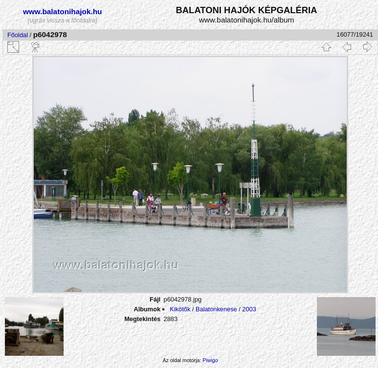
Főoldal (17, 35)
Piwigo (210, 360)
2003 (249, 309)
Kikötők (180, 309)
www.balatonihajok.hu (62, 11)
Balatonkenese (216, 309)
